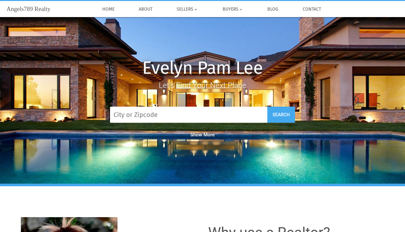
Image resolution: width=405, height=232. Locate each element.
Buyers (232, 9)
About (145, 9)
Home (108, 9)
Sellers (187, 9)
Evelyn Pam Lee (202, 68)
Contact (311, 9)
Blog (272, 9)
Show (202, 135)
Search (281, 115)
